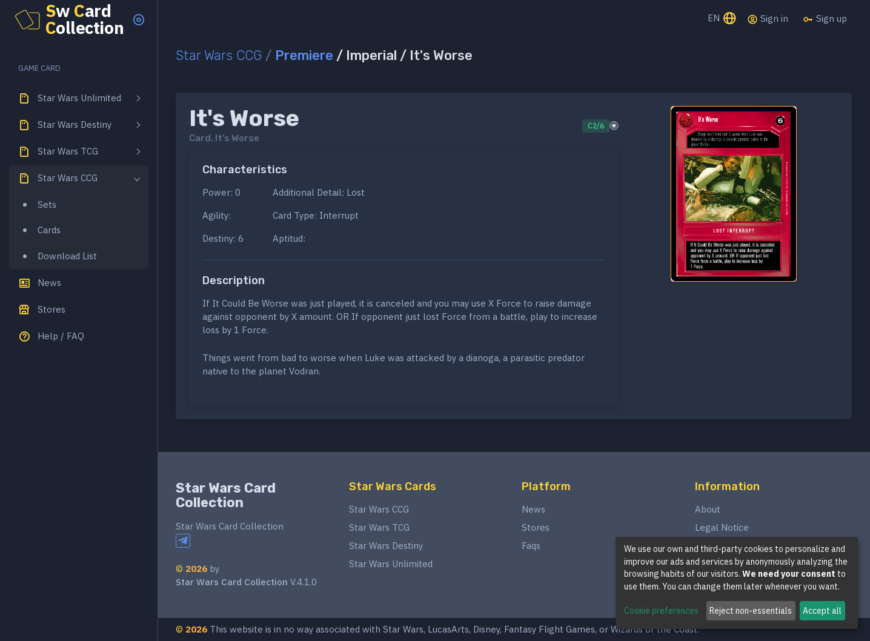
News (533, 509)
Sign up (825, 19)
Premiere (304, 55)
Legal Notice (722, 527)
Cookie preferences (661, 610)
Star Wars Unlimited (391, 564)
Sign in (767, 19)
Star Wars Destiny (386, 545)
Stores (536, 527)
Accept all (822, 610)
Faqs (531, 545)
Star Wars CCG (219, 55)
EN (722, 19)
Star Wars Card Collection (226, 495)
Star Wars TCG (379, 527)
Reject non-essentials (750, 610)
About (707, 509)
